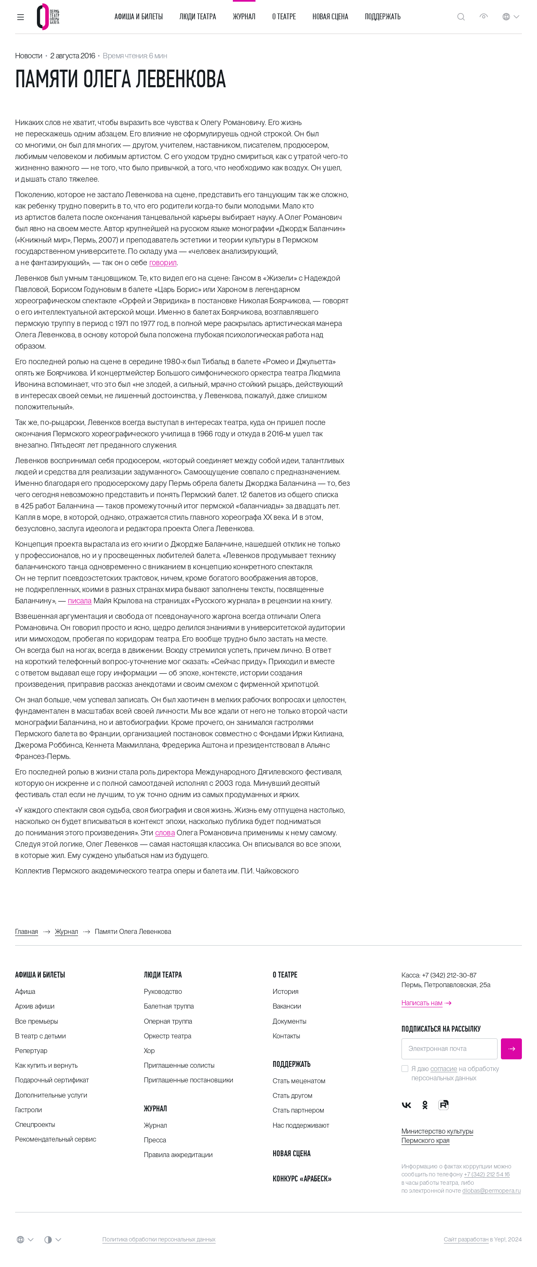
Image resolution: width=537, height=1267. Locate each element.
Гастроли (28, 1110)
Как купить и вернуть (46, 1065)
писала (80, 600)
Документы (289, 1021)
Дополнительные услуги (51, 1095)
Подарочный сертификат (52, 1080)
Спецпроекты (35, 1125)
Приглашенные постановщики (188, 1080)
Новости (28, 55)
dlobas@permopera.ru (491, 1190)
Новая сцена (330, 17)
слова (165, 832)
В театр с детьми (40, 1036)
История (286, 992)
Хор (149, 1051)
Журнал (244, 17)
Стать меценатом (299, 1081)
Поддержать (383, 17)
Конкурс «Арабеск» (302, 1179)
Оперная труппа (168, 1021)
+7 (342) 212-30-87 (449, 975)
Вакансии (287, 1006)
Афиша (25, 992)
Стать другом (293, 1096)
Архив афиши (35, 1006)
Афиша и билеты (139, 17)
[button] (20, 16)
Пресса (155, 1140)
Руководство (163, 992)
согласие (443, 1069)
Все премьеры (36, 1021)
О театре (284, 17)
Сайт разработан (466, 1239)
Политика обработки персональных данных (159, 1239)
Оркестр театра (167, 1036)
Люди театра (198, 17)
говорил (163, 262)
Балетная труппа (169, 1006)
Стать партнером (298, 1110)
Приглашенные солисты (179, 1065)
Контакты (286, 1036)
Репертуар (31, 1051)
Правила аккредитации (178, 1155)
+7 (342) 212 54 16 (487, 1174)
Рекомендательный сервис (55, 1139)
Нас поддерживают (301, 1125)
